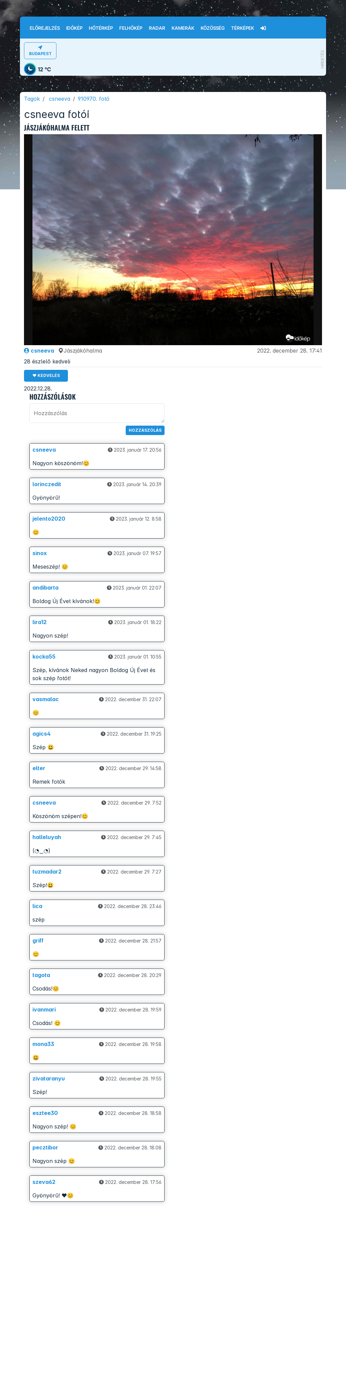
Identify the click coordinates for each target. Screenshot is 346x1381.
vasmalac (45, 699)
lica (37, 906)
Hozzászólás (145, 430)
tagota (41, 975)
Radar (157, 28)
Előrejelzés (45, 28)
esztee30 (45, 1113)
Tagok (32, 98)
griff (38, 940)
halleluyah (46, 837)
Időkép (74, 28)
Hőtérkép (101, 28)
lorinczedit (46, 484)
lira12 (39, 622)
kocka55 (43, 656)
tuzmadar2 (46, 871)
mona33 (43, 1044)
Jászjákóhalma (80, 350)
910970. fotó (93, 98)
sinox (39, 553)
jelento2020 (48, 518)
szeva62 (43, 1181)
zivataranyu (48, 1078)
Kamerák (183, 28)
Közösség (213, 28)
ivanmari (44, 1009)
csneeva (59, 98)
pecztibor (45, 1147)
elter (38, 768)
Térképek (242, 28)
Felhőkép (130, 28)
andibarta (45, 587)
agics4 (41, 733)
